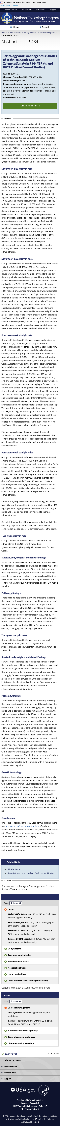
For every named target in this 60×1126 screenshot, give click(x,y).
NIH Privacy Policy (29, 1109)
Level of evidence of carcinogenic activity (28, 980)
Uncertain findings (17, 974)
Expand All (17, 903)
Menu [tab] (16, 27)
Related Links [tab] (13, 861)
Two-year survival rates (19, 955)
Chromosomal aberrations (21, 1043)
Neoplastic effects (17, 967)
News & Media (27, 10)
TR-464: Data (14, 869)
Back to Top (11, 1053)
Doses (11, 909)
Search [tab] (45, 27)
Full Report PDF (28, 105)
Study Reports (30, 32)
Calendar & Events (10, 10)
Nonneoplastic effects (18, 961)
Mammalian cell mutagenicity (23, 1030)
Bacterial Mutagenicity (19, 1007)
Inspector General (29, 1103)
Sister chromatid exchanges (21, 1036)
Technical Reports (47, 32)
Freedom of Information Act (29, 1100)
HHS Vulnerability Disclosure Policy (28, 1106)
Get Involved (40, 10)
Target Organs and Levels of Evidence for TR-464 (30, 873)
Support (53, 10)
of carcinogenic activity (22, 826)
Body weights (14, 948)
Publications (15, 32)
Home (4, 32)
